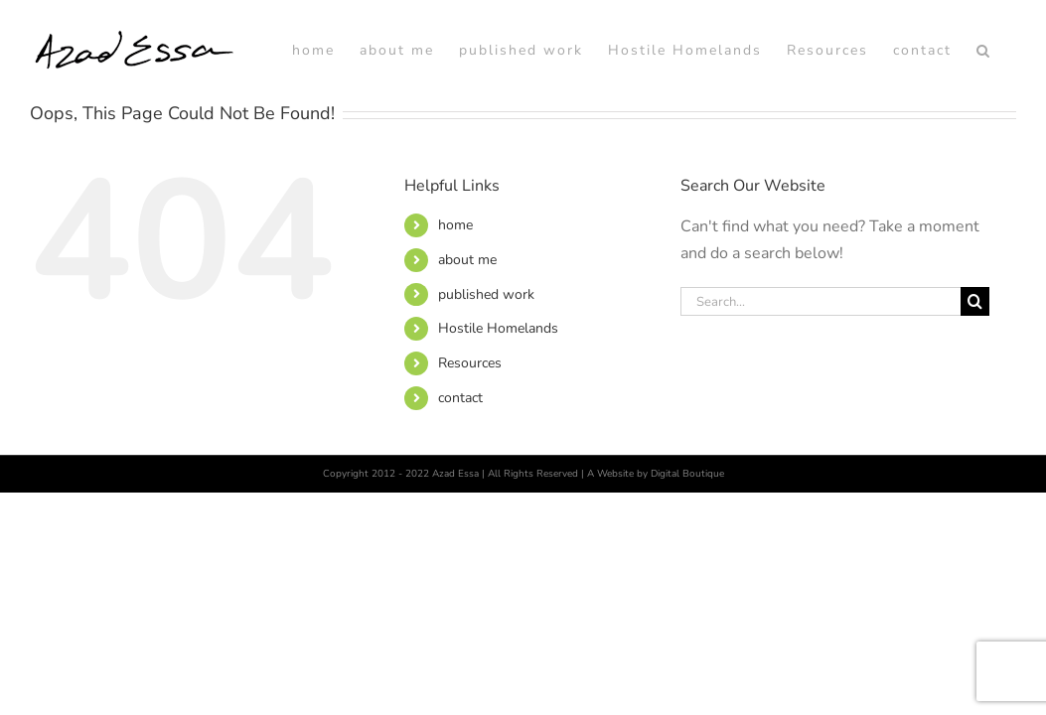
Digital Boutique (687, 574)
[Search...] (820, 401)
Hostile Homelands (498, 428)
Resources (470, 463)
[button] (1008, 150)
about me (467, 360)
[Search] (975, 401)
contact (460, 498)
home (455, 325)
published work (486, 394)
